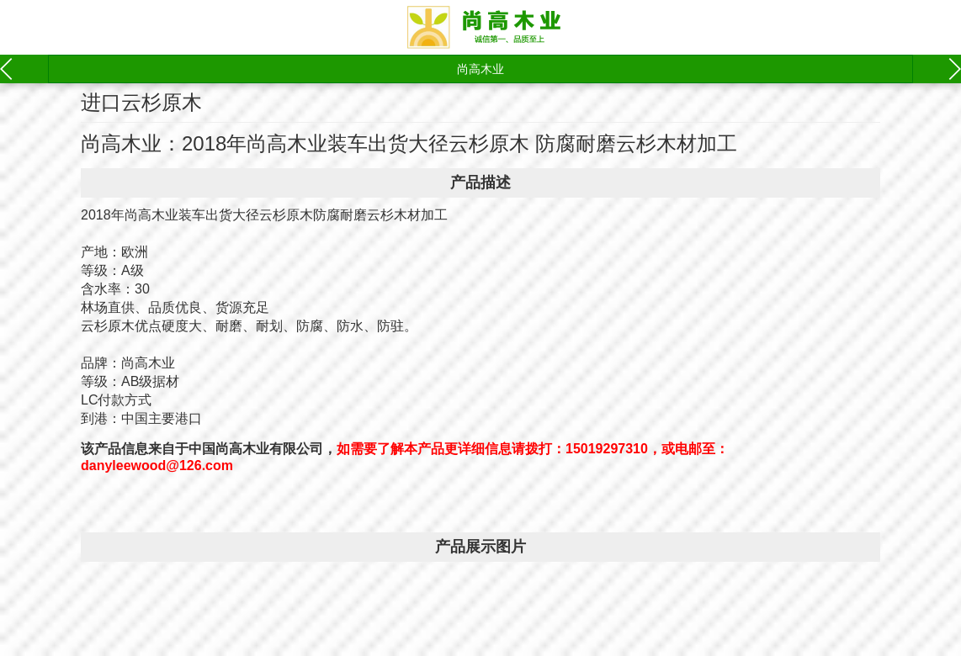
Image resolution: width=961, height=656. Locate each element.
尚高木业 (480, 69)
